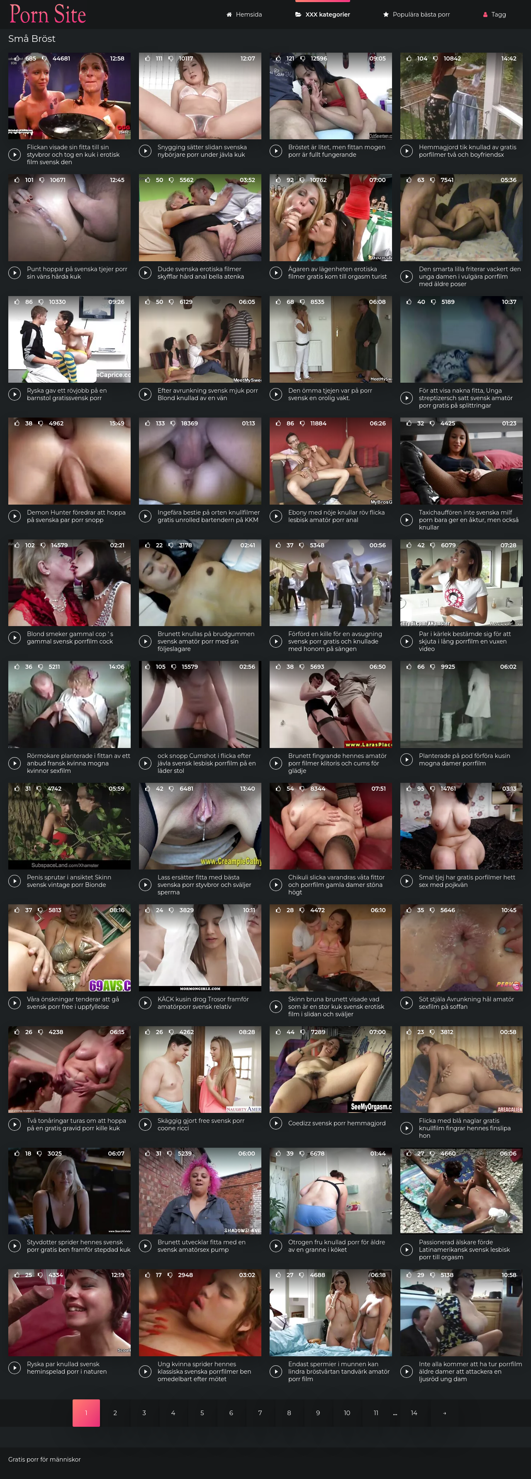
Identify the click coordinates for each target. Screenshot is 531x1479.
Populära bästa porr (416, 14)
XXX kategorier (322, 14)
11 (376, 1413)
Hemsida (244, 14)
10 (347, 1413)
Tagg (494, 14)
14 (414, 1413)
